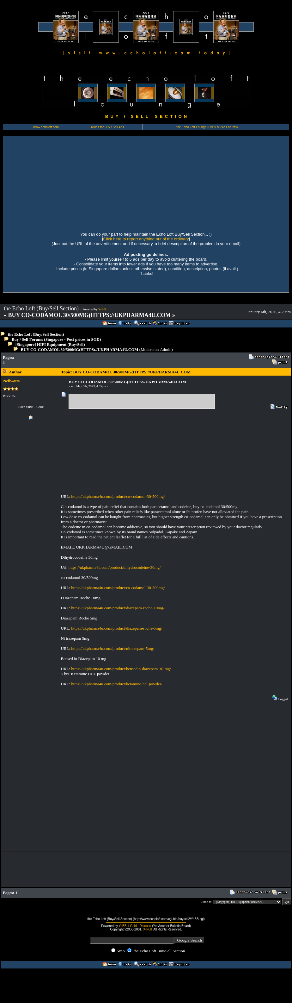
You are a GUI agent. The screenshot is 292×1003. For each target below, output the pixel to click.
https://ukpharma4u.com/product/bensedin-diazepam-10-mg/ (121, 668)
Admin (165, 349)
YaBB (102, 309)
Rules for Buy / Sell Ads (107, 127)
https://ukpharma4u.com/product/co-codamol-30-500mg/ (118, 496)
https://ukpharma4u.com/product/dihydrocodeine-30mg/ (115, 567)
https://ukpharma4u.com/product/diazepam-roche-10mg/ (117, 608)
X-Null (147, 929)
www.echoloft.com (46, 127)
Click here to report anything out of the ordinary (146, 239)
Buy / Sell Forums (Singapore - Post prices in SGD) (56, 339)
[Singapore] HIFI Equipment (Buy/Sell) (50, 344)
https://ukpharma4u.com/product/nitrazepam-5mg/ (112, 648)
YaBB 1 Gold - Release (135, 926)
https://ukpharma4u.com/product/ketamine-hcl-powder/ (116, 684)
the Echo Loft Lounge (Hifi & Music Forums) (207, 127)
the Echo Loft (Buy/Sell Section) (36, 334)
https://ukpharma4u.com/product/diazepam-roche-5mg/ (116, 628)
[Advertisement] (65, 183)
